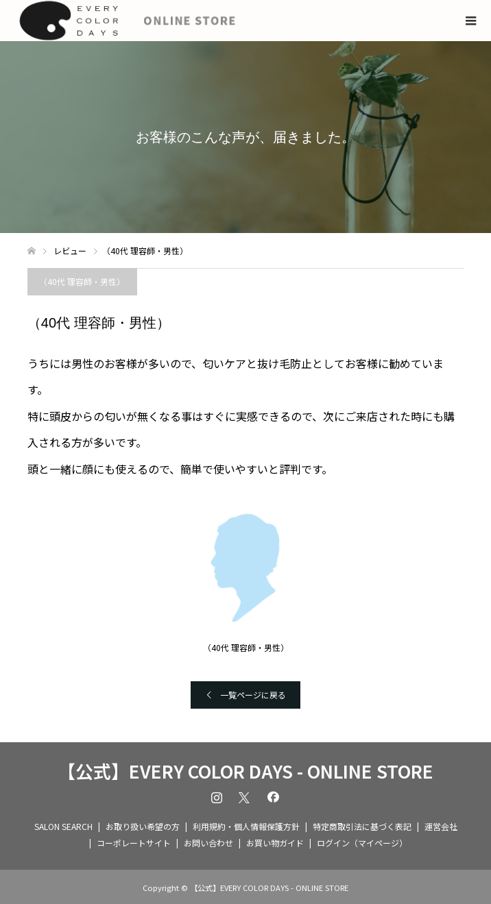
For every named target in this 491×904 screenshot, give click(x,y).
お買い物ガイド (275, 842)
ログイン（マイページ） (362, 842)
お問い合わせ (208, 842)
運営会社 (440, 826)
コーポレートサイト (134, 842)
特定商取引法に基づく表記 (362, 826)
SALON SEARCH (63, 826)
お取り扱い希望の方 (143, 826)
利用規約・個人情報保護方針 (246, 826)
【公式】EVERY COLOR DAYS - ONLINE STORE (245, 771)
